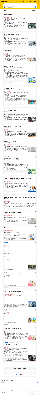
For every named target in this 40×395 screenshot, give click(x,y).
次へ (27, 364)
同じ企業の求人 (6, 287)
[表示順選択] (34, 10)
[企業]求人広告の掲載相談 (23, 390)
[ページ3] (20, 364)
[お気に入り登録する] (35, 13)
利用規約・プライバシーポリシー (15, 390)
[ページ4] (22, 364)
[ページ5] (24, 364)
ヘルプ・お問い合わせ (4, 390)
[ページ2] (18, 364)
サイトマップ (9, 390)
